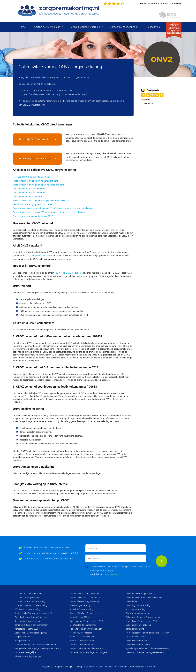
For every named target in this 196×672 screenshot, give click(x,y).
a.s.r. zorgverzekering (135, 609)
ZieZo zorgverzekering (80, 605)
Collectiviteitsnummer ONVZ (139, 644)
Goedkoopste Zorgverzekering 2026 (31, 632)
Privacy (99, 666)
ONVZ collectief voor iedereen (27, 196)
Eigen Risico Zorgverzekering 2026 (141, 621)
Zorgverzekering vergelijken (85, 27)
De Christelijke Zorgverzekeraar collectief (33, 613)
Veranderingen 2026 (79, 617)
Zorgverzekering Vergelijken (138, 613)
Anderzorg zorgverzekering (138, 605)
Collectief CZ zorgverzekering (28, 597)
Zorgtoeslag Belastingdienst (83, 625)
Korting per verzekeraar (47, 27)
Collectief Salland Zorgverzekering (85, 613)
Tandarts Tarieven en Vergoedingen (86, 628)
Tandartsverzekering (135, 628)
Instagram (122, 666)
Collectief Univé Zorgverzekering (84, 601)
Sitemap (78, 666)
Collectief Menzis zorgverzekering (30, 601)
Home (22, 27)
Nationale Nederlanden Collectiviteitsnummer (35, 644)
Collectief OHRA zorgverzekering (140, 593)
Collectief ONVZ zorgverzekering (84, 593)
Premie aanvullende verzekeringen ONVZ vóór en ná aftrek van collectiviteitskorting (53, 208)
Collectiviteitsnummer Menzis (83, 644)
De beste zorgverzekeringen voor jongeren (89, 652)
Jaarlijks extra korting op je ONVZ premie (32, 204)
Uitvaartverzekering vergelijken (28, 656)
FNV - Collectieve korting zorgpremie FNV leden (147, 632)
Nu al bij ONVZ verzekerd (33, 139)
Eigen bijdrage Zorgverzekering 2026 (86, 621)
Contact (164, 3)
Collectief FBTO (133, 601)
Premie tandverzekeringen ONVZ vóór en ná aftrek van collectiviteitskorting (49, 212)
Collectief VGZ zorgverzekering (29, 593)
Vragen (142, 3)
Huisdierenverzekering (136, 636)
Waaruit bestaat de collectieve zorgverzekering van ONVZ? (41, 200)
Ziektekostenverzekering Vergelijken (31, 617)
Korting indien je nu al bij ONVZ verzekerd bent (35, 180)
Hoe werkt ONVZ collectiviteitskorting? (31, 177)
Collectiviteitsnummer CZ (137, 640)
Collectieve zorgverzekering (138, 625)
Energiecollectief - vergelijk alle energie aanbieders (38, 648)
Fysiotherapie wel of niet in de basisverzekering (147, 648)
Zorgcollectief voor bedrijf (124, 27)
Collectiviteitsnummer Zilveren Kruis (86, 648)
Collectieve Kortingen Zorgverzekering (143, 617)
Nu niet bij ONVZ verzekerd (34, 158)
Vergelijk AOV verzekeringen (83, 636)
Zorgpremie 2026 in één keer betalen (31, 625)
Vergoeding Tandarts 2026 (26, 628)
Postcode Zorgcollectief (81, 632)
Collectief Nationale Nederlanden (85, 597)
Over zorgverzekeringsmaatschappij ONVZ (33, 216)
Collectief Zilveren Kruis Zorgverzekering (144, 597)
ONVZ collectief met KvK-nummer (29, 188)
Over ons (152, 3)
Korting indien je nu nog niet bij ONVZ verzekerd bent (38, 184)
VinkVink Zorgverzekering (81, 609)
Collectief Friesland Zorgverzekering (31, 605)
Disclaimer (89, 666)
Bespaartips (153, 27)
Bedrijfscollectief (22, 640)
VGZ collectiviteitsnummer (82, 640)
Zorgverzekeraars (22, 636)
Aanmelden (175, 3)
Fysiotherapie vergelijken (26, 652)
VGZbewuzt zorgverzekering (27, 609)
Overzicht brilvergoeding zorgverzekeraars (145, 652)
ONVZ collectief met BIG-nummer (29, 192)
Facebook (108, 666)
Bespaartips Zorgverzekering (27, 621)
